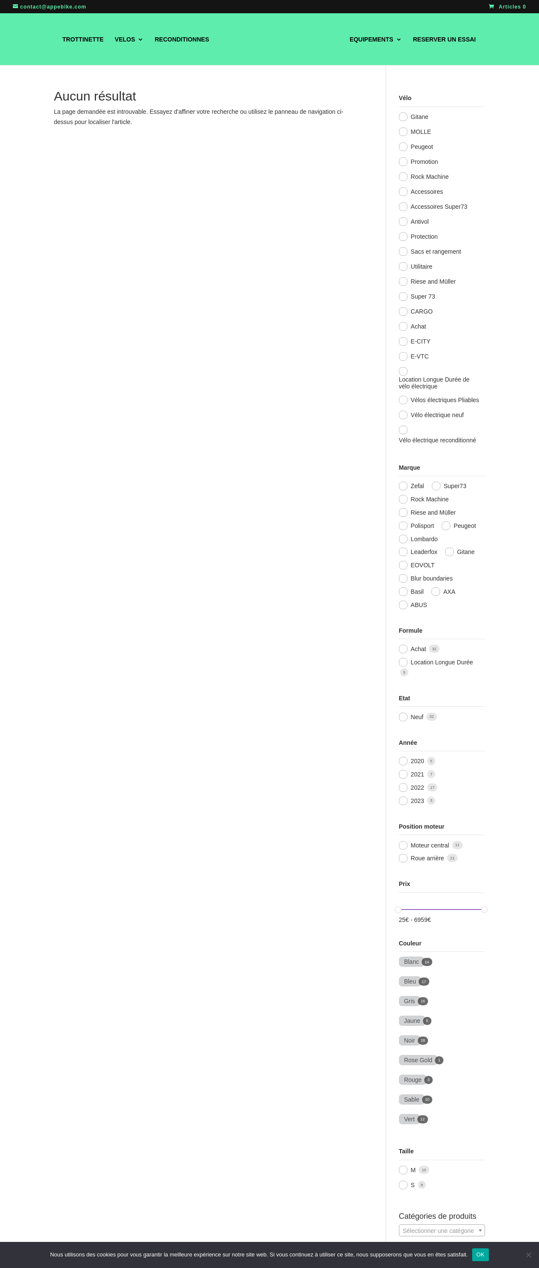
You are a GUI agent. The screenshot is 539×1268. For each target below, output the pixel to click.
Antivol (420, 221)
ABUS (419, 604)
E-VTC (420, 356)
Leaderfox (424, 551)
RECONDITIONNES (172, 39)
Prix (404, 883)
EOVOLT (423, 565)
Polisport (422, 525)
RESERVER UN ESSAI (454, 39)
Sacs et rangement (436, 251)
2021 (417, 774)
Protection (424, 236)
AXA (449, 591)
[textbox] (442, 1231)
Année (408, 742)
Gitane (419, 116)
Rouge (413, 1079)
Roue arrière (427, 858)
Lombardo (424, 539)
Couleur (410, 943)
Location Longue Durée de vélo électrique (434, 383)
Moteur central (430, 845)
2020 (417, 761)
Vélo (405, 98)
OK (480, 1254)
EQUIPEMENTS (381, 39)
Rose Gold (418, 1059)
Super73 (455, 486)
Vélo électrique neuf (437, 415)
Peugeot (422, 146)
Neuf (417, 717)
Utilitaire (422, 266)
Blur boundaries (432, 578)
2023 (417, 800)
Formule (410, 630)
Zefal (417, 486)
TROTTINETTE (72, 39)
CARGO (422, 311)
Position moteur (422, 826)
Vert (409, 1118)
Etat (404, 698)
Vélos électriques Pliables (445, 400)
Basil (417, 591)
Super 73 (423, 296)
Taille (406, 1151)
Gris (410, 1000)
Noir (410, 1039)
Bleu (410, 980)
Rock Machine (430, 176)
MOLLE (421, 131)
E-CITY (421, 341)
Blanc (411, 961)
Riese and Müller (433, 281)
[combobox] (442, 1230)
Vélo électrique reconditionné (437, 440)
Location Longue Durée (442, 662)
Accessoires (427, 191)
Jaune (412, 1020)
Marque (409, 467)
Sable (411, 1098)
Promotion (424, 161)
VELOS (115, 39)
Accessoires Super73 (439, 206)
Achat (418, 326)
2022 (417, 787)
